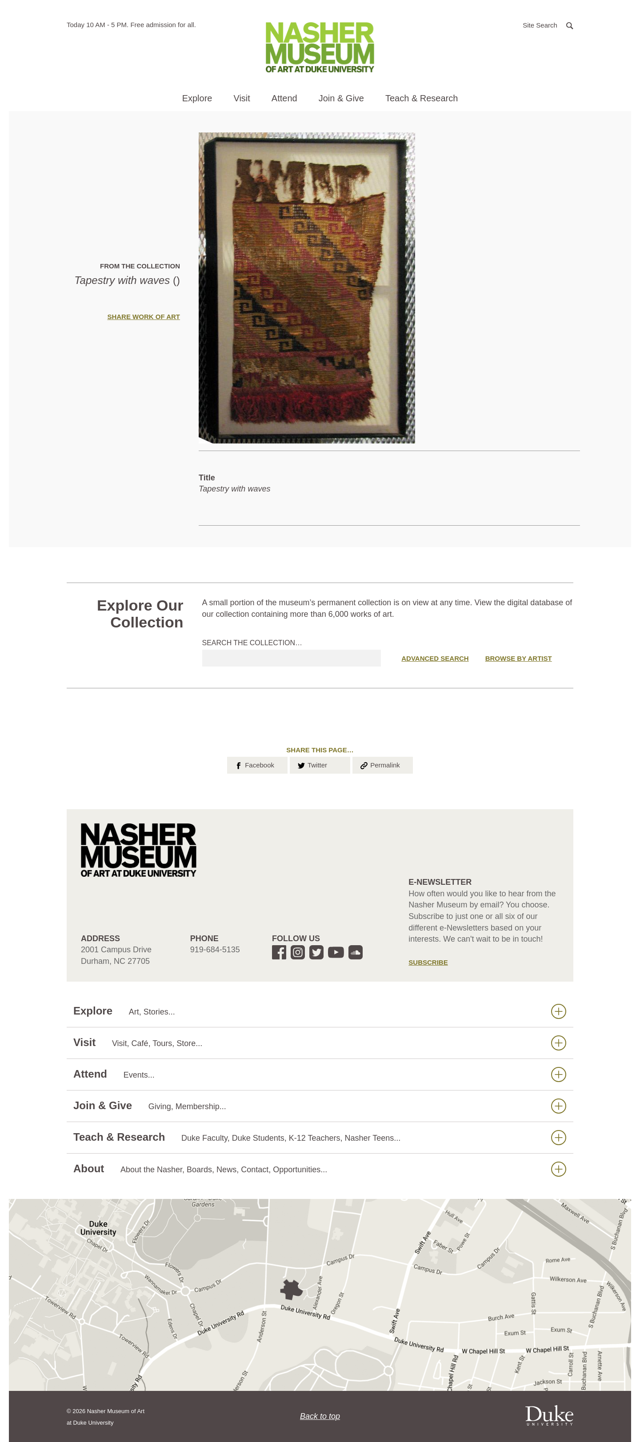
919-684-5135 (215, 949)
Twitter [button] (311, 764)
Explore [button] (197, 98)
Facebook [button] (254, 764)
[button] (548, 24)
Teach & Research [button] (421, 98)
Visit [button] (241, 98)
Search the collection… (252, 643)
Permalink (379, 764)
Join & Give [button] (341, 98)
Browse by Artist (518, 658)
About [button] (319, 1169)
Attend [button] (284, 98)
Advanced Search (434, 658)
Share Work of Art (143, 316)
